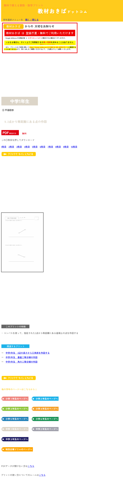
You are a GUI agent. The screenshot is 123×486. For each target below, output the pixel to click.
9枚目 (66, 146)
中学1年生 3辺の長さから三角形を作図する (28, 352)
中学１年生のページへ (17, 429)
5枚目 (35, 146)
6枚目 (42, 146)
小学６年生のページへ (47, 418)
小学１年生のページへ (17, 398)
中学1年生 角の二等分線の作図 (21, 361)
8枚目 (58, 146)
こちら (31, 466)
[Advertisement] (99, 40)
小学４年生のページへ (47, 408)
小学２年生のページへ (47, 398)
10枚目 (74, 146)
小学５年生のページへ (17, 418)
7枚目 (50, 146)
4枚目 (27, 146)
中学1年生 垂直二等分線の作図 (21, 357)
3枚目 (19, 146)
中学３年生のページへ (17, 439)
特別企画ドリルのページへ (19, 449)
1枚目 (3, 146)
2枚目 (11, 146)
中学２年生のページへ (47, 429)
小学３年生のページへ (17, 408)
